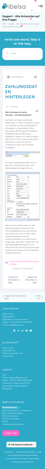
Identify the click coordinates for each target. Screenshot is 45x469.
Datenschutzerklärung (25, 452)
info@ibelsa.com (16, 325)
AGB (39, 452)
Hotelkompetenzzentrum (13, 424)
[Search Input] (24, 53)
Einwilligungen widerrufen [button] (22, 462)
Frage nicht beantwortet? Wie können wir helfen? (22, 262)
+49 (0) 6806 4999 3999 (21, 322)
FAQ (4, 375)
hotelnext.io (26, 410)
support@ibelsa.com (18, 377)
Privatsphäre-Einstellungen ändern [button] (23, 455)
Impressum (9, 452)
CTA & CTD (37, 297)
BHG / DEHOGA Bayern (12, 413)
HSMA (5, 421)
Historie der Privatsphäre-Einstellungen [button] (22, 458)
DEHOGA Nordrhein (11, 419)
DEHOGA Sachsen (10, 416)
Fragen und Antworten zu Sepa (12, 280)
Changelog (7, 388)
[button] (41, 6)
